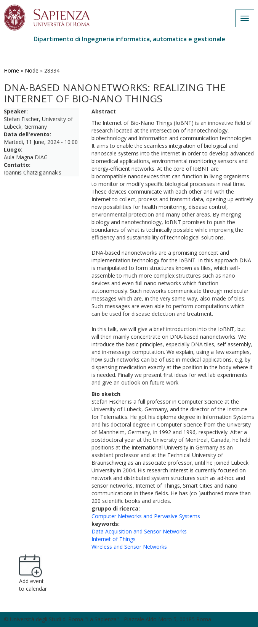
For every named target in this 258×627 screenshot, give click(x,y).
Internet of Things (113, 539)
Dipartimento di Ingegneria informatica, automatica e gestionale (129, 39)
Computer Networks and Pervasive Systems (145, 516)
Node (31, 70)
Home (11, 70)
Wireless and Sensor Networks (129, 546)
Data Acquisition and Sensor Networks (139, 531)
